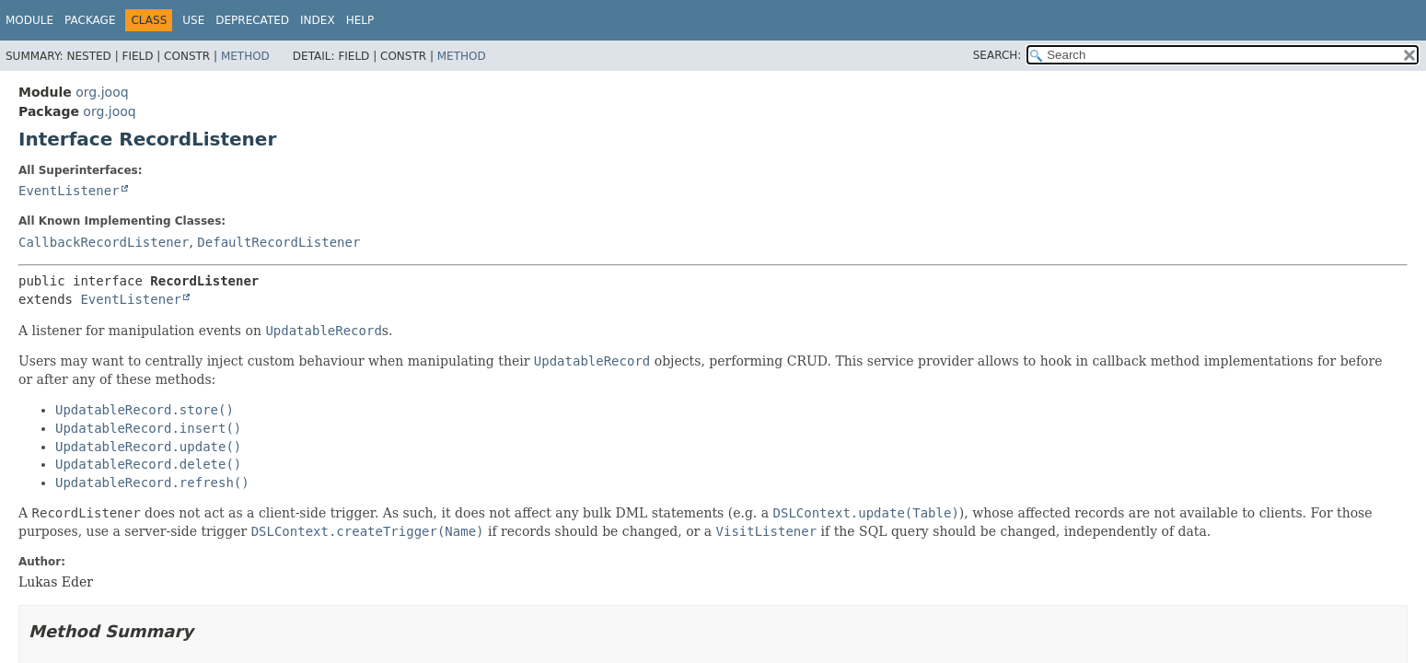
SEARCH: (997, 55)
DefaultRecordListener (278, 242)
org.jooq (101, 92)
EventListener (69, 190)
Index (317, 20)
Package (89, 20)
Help (360, 20)
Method (245, 56)
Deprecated (252, 20)
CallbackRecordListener (103, 242)
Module (29, 20)
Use (193, 20)
